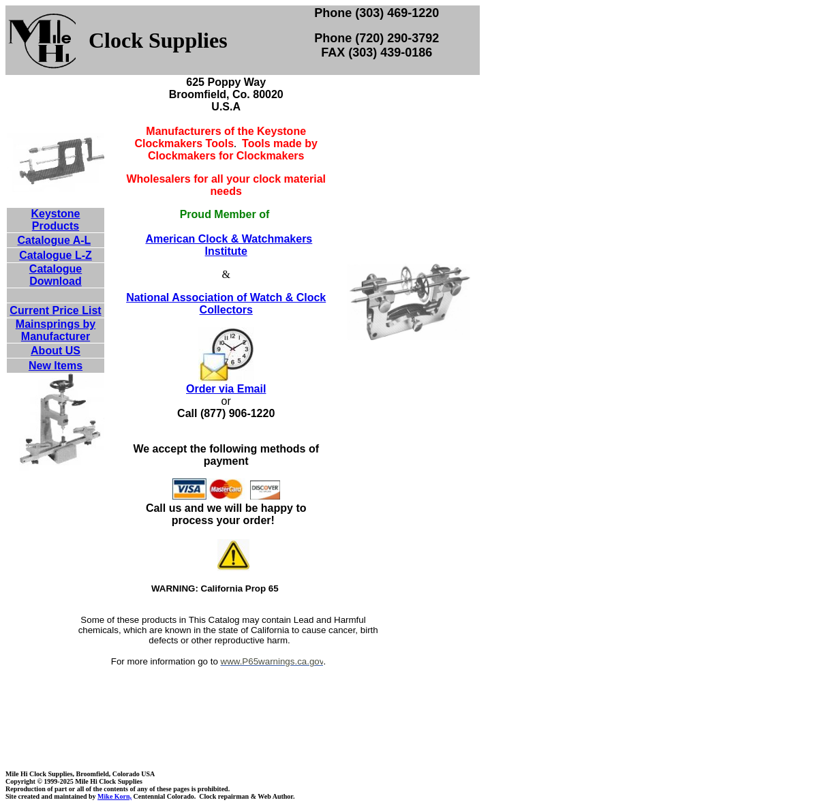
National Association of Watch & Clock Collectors (226, 304)
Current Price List (55, 310)
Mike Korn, (114, 796)
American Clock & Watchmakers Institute (228, 245)
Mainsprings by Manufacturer (55, 330)
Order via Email (226, 389)
